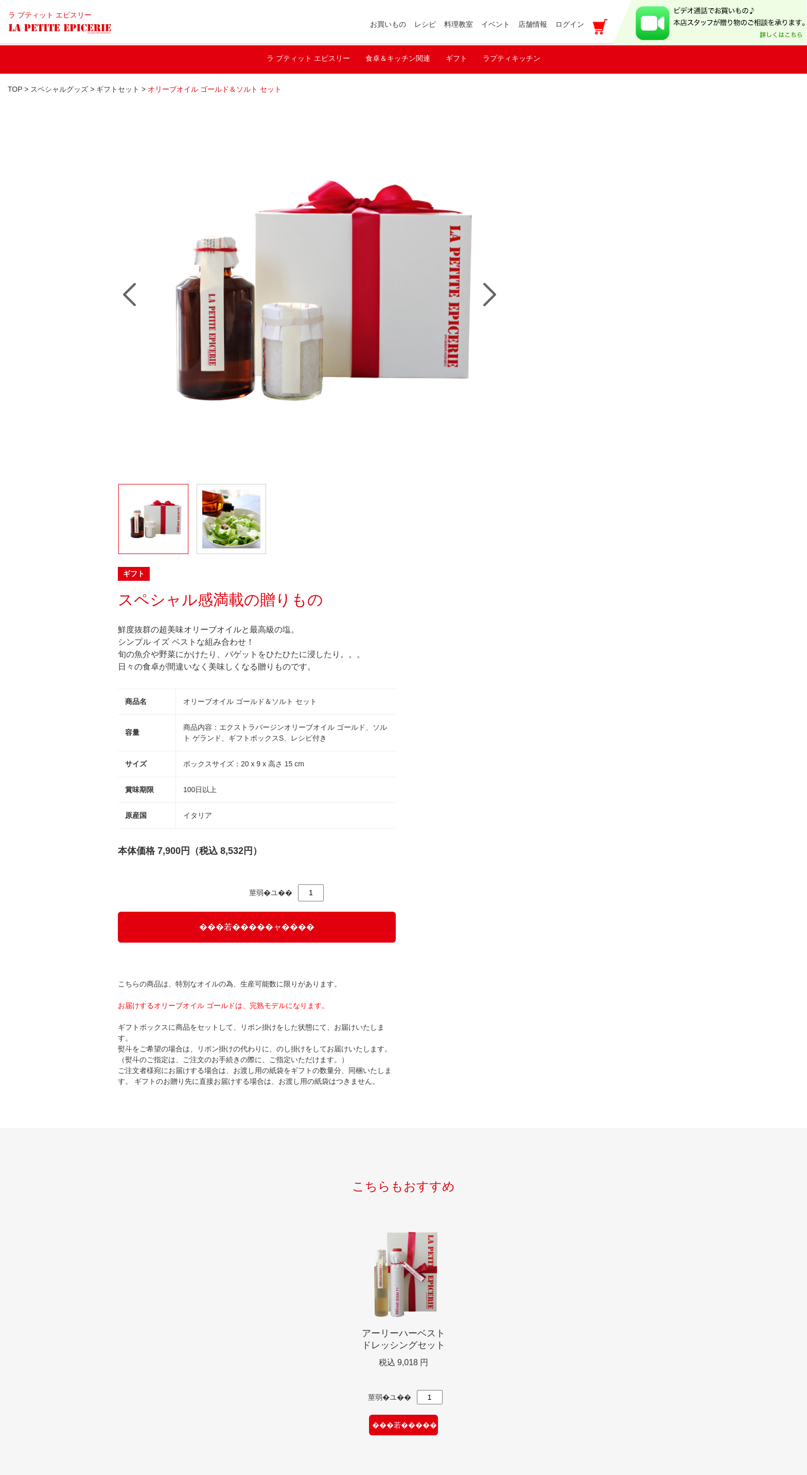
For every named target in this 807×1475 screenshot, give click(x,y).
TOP (15, 89)
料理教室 (142, 1203)
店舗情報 (142, 1277)
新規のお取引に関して (167, 1339)
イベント (142, 1227)
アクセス (441, 1404)
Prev (129, 264)
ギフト (456, 58)
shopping (283, 1203)
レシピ (138, 1252)
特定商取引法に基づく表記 (314, 1351)
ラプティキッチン (511, 58)
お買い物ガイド (294, 1227)
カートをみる (289, 1376)
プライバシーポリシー (306, 1326)
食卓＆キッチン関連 (397, 58)
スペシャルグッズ (60, 89)
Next (384, 264)
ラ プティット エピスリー (308, 58)
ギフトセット (119, 89)
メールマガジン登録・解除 (314, 1302)
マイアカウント (294, 1252)
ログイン (569, 24)
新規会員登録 (289, 1277)
